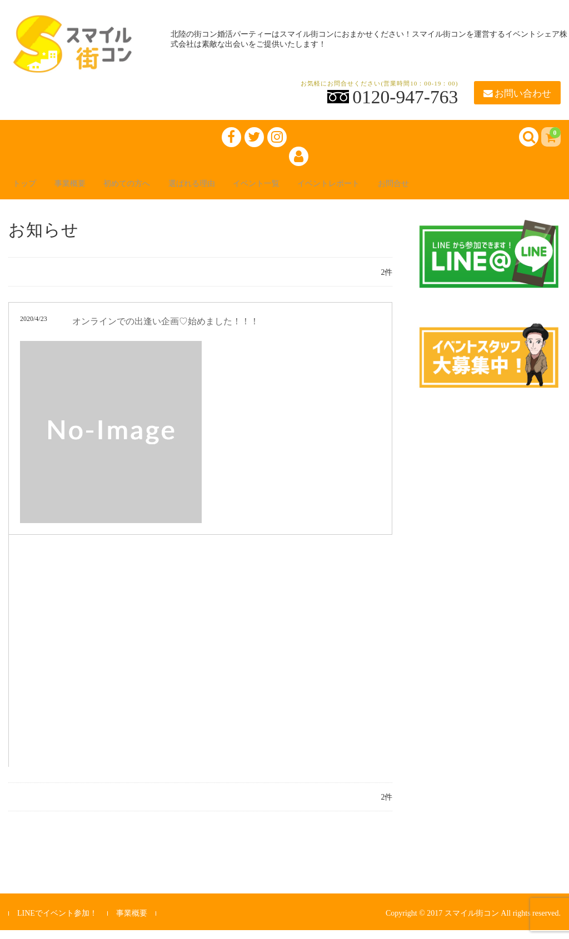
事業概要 (86, 190)
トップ (32, 190)
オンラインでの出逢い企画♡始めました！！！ (165, 330)
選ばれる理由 (228, 190)
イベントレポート (388, 190)
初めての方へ (152, 190)
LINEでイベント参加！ (57, 922)
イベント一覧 (304, 190)
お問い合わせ (517, 93)
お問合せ (464, 190)
